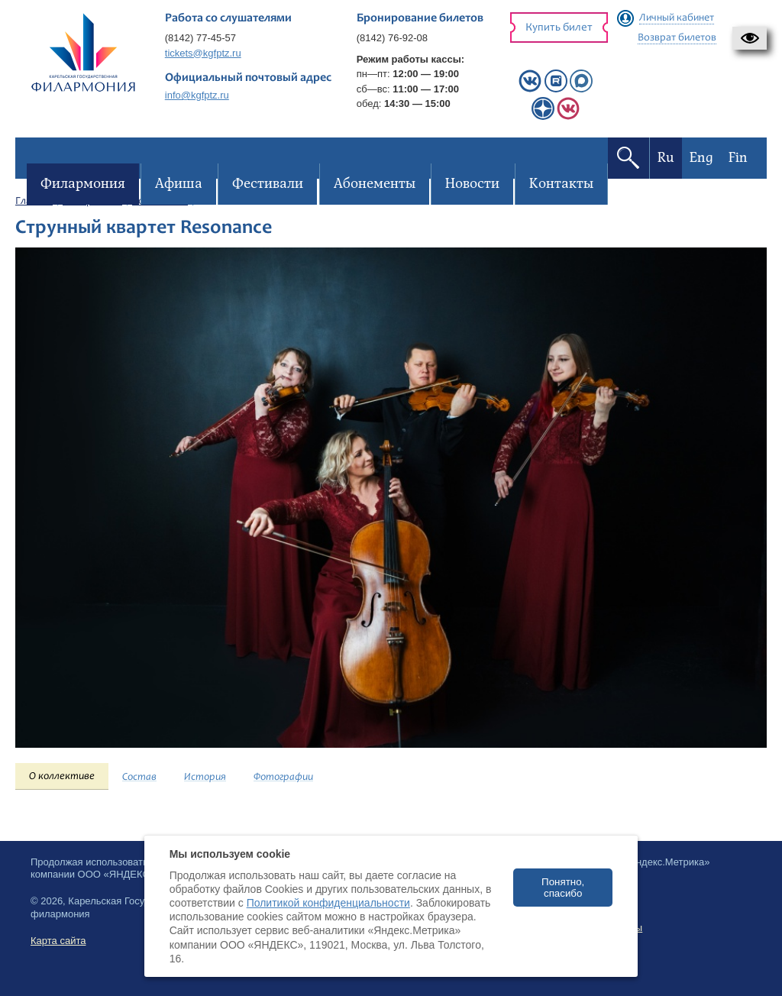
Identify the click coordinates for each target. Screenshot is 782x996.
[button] (749, 38)
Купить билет (559, 28)
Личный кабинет (676, 18)
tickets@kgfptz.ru (203, 53)
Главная (34, 201)
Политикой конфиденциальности (328, 903)
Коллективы (160, 201)
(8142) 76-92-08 (392, 38)
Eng (697, 158)
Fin (734, 158)
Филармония (92, 201)
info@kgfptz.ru (197, 95)
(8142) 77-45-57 (200, 38)
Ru (662, 158)
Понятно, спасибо (562, 887)
